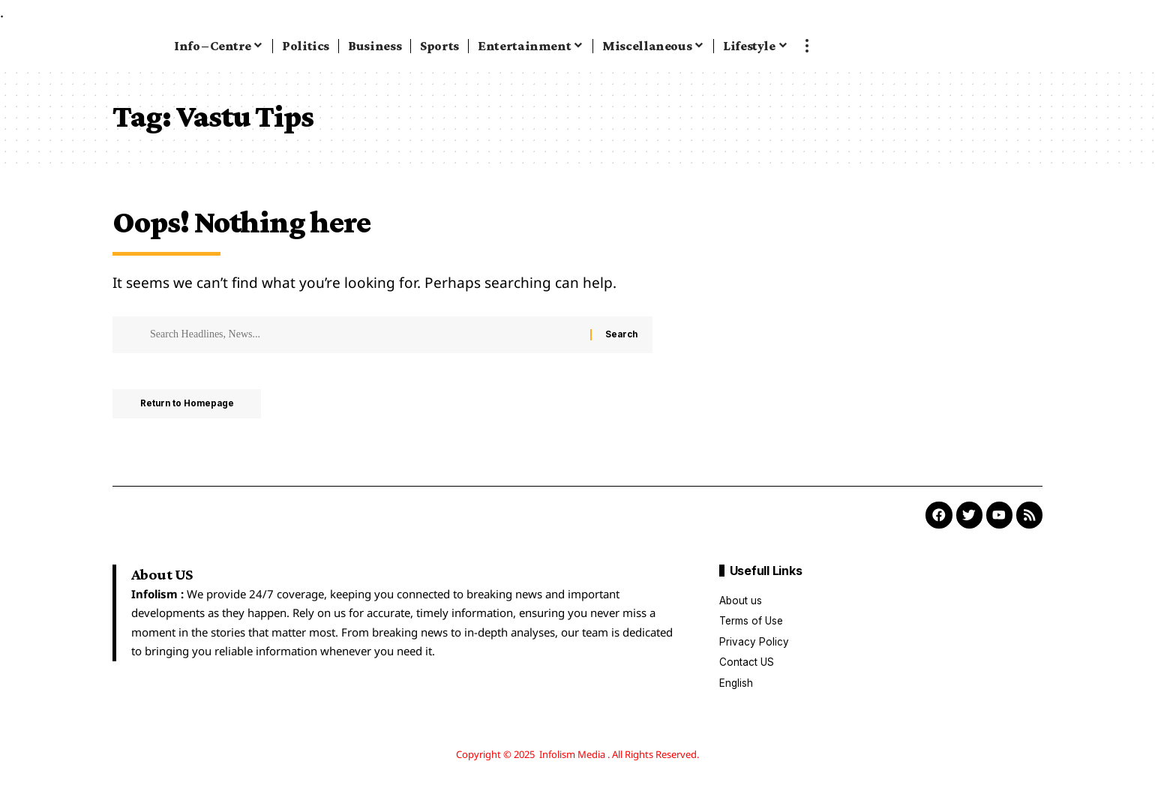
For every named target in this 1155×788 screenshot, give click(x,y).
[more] (807, 46)
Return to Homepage (190, 404)
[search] (1044, 45)
